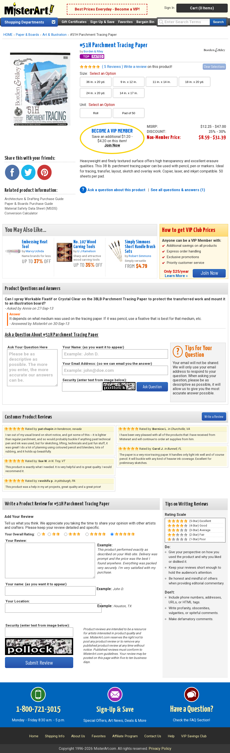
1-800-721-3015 (38, 709)
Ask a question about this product (117, 190)
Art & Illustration (54, 35)
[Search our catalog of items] (218, 22)
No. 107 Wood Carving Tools (84, 244)
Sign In (169, 8)
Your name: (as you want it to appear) (36, 584)
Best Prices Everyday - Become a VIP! (107, 9)
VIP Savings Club (194, 736)
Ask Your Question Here (28, 347)
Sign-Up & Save (102, 22)
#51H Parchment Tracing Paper (114, 45)
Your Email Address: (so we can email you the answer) (107, 364)
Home (33, 736)
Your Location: (17, 601)
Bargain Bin (145, 22)
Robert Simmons (140, 256)
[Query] (184, 21)
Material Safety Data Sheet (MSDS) (31, 208)
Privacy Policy (160, 748)
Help (171, 736)
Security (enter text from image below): (94, 380)
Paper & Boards (27, 35)
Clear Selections (214, 66)
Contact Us (152, 736)
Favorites (125, 22)
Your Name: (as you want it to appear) (93, 347)
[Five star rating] (112, 534)
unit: (97, 105)
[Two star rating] (49, 534)
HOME (7, 35)
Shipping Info (55, 736)
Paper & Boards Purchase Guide (29, 204)
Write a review (135, 66)
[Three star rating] (65, 534)
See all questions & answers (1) (178, 190)
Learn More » (176, 276)
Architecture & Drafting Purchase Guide (34, 199)
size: (98, 73)
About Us (78, 736)
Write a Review (214, 416)
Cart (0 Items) (202, 8)
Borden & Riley (93, 51)
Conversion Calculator (21, 213)
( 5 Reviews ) (112, 66)
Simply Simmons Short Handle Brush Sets (140, 247)
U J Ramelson (86, 251)
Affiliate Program (125, 736)
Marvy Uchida (35, 251)
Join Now (112, 145)
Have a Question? (191, 709)
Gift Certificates (74, 22)
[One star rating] (39, 534)
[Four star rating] (87, 534)
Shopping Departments (24, 22)
